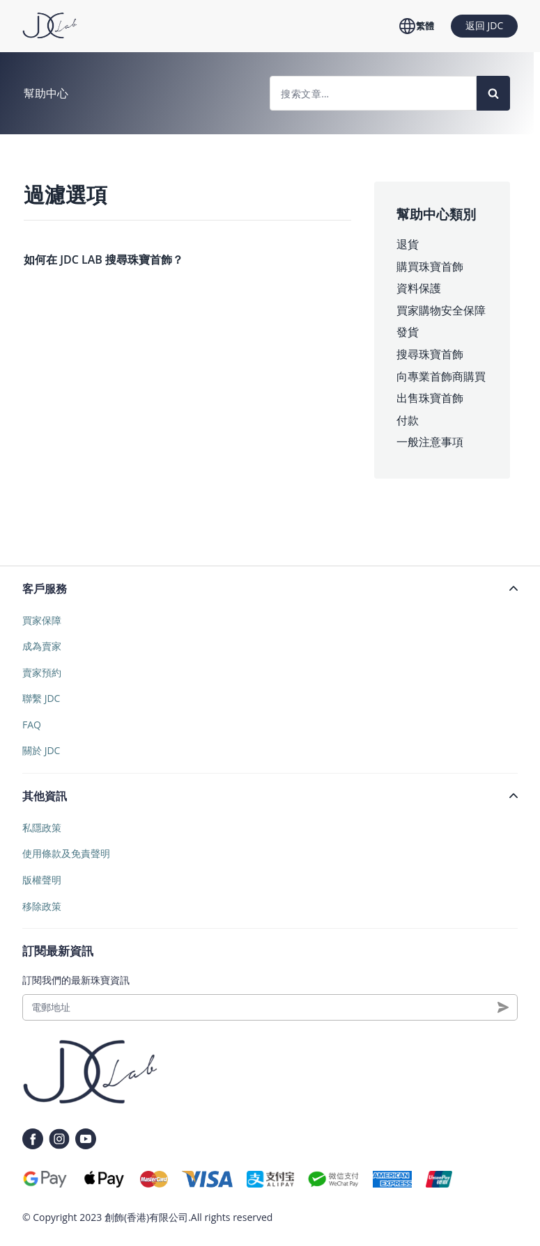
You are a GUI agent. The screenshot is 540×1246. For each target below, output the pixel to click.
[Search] (493, 93)
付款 (407, 420)
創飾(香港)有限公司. (148, 1217)
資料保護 (418, 288)
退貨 (407, 244)
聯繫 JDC (41, 698)
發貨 (407, 332)
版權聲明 (41, 879)
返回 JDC (484, 25)
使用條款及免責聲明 (66, 853)
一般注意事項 (429, 441)
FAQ (31, 724)
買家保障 (41, 620)
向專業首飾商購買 (441, 376)
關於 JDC (41, 750)
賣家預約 (41, 672)
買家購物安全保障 (441, 310)
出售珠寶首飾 (429, 398)
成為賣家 (41, 646)
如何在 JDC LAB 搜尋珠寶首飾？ (103, 259)
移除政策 (41, 906)
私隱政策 (41, 827)
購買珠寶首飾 (429, 266)
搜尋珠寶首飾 (429, 354)
